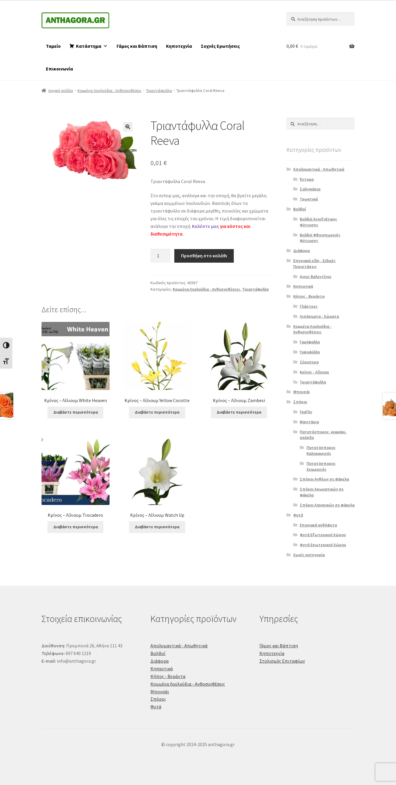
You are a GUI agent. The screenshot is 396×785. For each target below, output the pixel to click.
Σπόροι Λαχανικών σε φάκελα (327, 505)
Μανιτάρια (309, 421)
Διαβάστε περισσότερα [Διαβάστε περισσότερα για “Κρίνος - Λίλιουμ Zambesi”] (239, 412)
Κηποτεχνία (179, 46)
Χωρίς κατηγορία (309, 554)
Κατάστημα (92, 46)
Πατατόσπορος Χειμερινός (321, 466)
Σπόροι (300, 401)
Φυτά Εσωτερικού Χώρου (323, 544)
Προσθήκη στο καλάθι (204, 256)
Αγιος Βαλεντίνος (316, 276)
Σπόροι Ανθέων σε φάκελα (324, 479)
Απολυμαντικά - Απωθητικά (318, 169)
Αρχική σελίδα (60, 90)
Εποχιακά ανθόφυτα (318, 525)
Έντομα (307, 179)
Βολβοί (299, 209)
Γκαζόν (306, 411)
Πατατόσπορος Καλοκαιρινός (321, 450)
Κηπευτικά (303, 286)
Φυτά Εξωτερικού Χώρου (323, 534)
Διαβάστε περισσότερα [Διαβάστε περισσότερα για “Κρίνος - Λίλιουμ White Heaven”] (75, 412)
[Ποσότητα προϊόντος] (160, 256)
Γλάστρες (309, 306)
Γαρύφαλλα (310, 342)
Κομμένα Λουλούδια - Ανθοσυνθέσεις (109, 90)
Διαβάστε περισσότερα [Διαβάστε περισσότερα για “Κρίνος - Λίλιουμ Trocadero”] (75, 526)
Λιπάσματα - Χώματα (319, 316)
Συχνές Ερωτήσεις (220, 46)
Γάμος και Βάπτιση (137, 46)
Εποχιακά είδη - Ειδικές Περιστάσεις (314, 263)
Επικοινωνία (59, 69)
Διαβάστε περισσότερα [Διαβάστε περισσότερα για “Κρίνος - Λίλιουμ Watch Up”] (157, 526)
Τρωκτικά (309, 199)
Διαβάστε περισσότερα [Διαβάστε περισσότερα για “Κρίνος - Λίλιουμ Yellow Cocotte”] (157, 412)
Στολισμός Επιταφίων (282, 661)
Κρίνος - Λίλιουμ (314, 372)
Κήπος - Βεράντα (308, 296)
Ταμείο (53, 46)
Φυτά (298, 515)
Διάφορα (301, 250)
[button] (127, 126)
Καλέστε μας (205, 226)
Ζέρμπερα (309, 362)
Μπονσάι (301, 391)
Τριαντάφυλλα (159, 90)
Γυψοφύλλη (310, 352)
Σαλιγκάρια (310, 189)
